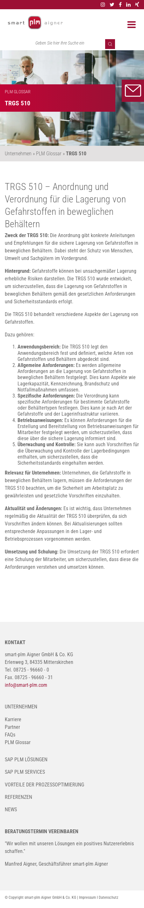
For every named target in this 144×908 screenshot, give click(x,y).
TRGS (15, 186)
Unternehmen (21, 707)
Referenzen (18, 797)
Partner (12, 727)
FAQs (10, 735)
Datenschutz (108, 897)
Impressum (87, 897)
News (11, 809)
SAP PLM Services (25, 772)
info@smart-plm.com (26, 685)
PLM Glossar (18, 742)
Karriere (13, 719)
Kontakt (133, 91)
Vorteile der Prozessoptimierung (44, 785)
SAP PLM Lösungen (26, 760)
